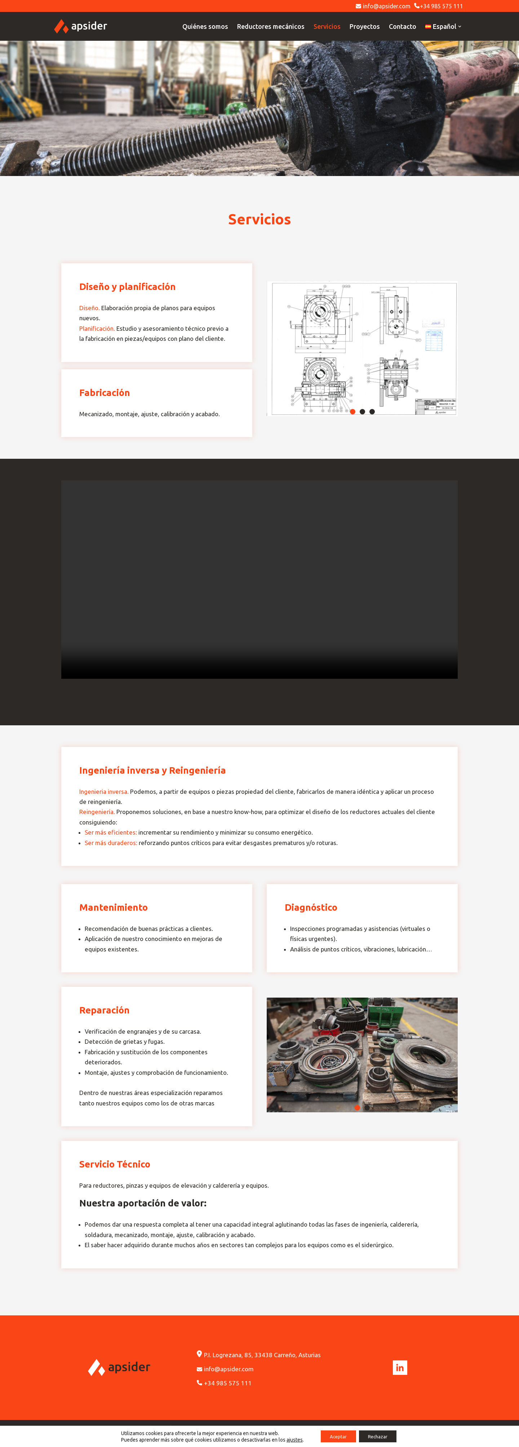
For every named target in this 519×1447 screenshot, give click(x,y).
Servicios (327, 26)
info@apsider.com (383, 6)
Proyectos (365, 26)
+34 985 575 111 (438, 6)
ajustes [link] (290, 1439)
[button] (352, 412)
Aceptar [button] (336, 1436)
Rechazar (379, 1436)
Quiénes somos (205, 26)
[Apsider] (80, 26)
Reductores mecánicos (271, 26)
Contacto (402, 26)
